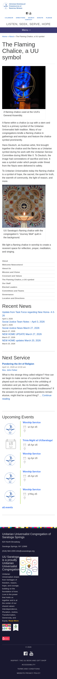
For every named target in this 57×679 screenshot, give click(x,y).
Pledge (49, 17)
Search (31, 17)
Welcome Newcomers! (12, 265)
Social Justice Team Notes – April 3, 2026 (23, 322)
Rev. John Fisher (9, 370)
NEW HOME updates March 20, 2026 (21, 340)
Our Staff (6, 283)
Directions (20, 17)
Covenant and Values (12, 276)
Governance (8, 294)
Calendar (9, 17)
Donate (40, 17)
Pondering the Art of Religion (18, 364)
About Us (6, 268)
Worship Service (32, 422)
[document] (28, 278)
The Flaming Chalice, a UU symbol (18, 280)
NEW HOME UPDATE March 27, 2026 (22, 334)
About (11, 36)
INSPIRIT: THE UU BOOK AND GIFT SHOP (28, 660)
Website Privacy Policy (29, 673)
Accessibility (28, 665)
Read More (14, 621)
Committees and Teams (13, 291)
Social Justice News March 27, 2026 (20, 328)
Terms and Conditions (28, 669)
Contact (28, 19)
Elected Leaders (9, 287)
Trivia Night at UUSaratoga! (38, 440)
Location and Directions (13, 298)
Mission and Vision (11, 272)
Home (4, 36)
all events (7, 507)
